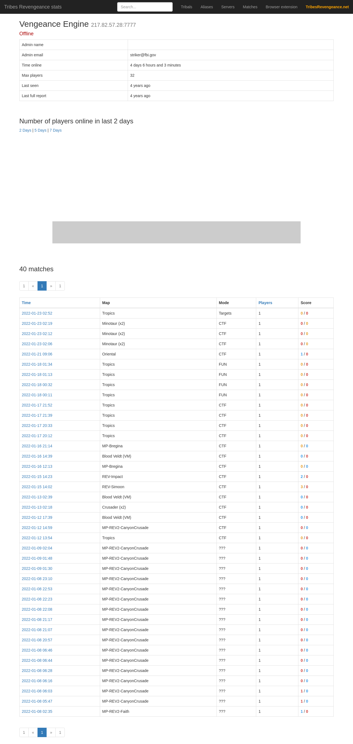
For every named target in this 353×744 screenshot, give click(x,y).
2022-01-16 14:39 (37, 456)
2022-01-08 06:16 (37, 681)
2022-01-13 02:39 (37, 497)
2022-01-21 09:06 (37, 354)
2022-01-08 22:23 (37, 599)
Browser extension (281, 7)
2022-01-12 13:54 (37, 538)
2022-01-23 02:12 (37, 333)
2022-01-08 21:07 (37, 630)
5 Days (40, 130)
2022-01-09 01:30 (37, 568)
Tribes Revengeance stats (32, 7)
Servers (227, 7)
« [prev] (33, 286)
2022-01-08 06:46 (37, 650)
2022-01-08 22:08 (37, 609)
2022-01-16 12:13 (37, 466)
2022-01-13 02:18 (37, 507)
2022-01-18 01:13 (37, 374)
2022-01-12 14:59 (37, 527)
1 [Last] (60, 286)
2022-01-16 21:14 (37, 446)
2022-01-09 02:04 (37, 548)
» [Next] (51, 286)
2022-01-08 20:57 (37, 640)
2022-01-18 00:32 (37, 384)
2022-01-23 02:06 (37, 344)
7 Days (56, 130)
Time (26, 303)
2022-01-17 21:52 (37, 405)
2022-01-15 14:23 (37, 476)
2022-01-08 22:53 (37, 589)
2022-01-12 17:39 (37, 517)
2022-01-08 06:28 (37, 670)
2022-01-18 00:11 (37, 395)
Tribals (186, 7)
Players (265, 303)
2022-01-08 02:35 (37, 711)
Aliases (206, 7)
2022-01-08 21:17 (37, 619)
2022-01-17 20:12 (37, 436)
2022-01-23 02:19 (37, 323)
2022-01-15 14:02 (37, 487)
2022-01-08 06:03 (37, 691)
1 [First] (24, 286)
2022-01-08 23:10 (37, 578)
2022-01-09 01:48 (37, 558)
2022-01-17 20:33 (37, 425)
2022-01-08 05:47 (37, 701)
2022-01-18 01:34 (37, 364)
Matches (250, 7)
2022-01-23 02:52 (37, 313)
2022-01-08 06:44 (37, 660)
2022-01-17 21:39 (37, 415)
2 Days (25, 130)
